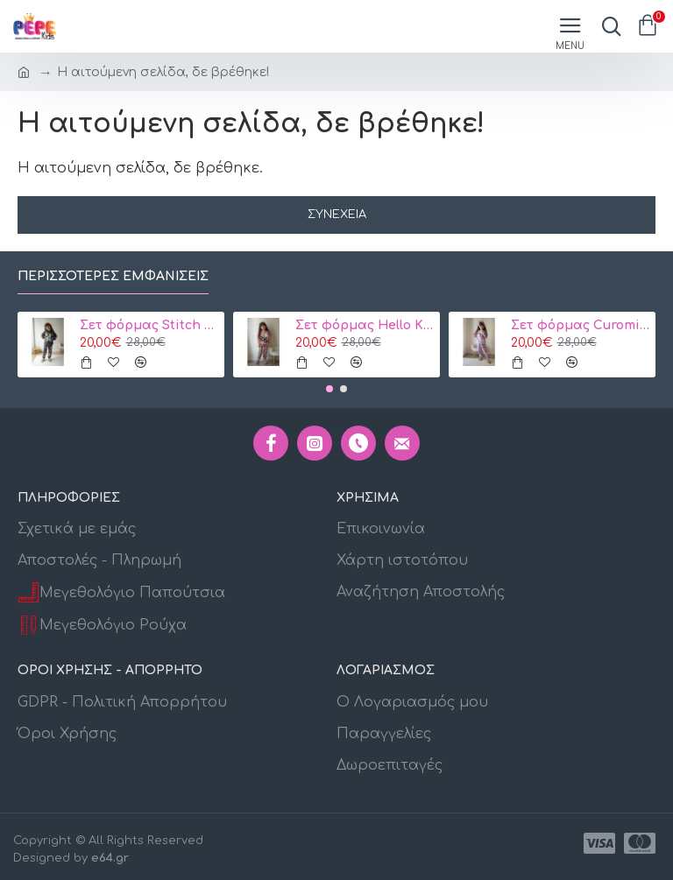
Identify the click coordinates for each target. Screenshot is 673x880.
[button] (329, 388)
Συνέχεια (337, 214)
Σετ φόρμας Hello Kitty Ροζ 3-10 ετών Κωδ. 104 (365, 325)
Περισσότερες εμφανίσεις (113, 276)
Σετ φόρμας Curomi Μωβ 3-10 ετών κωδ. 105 (580, 325)
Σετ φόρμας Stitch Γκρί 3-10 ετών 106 (149, 325)
